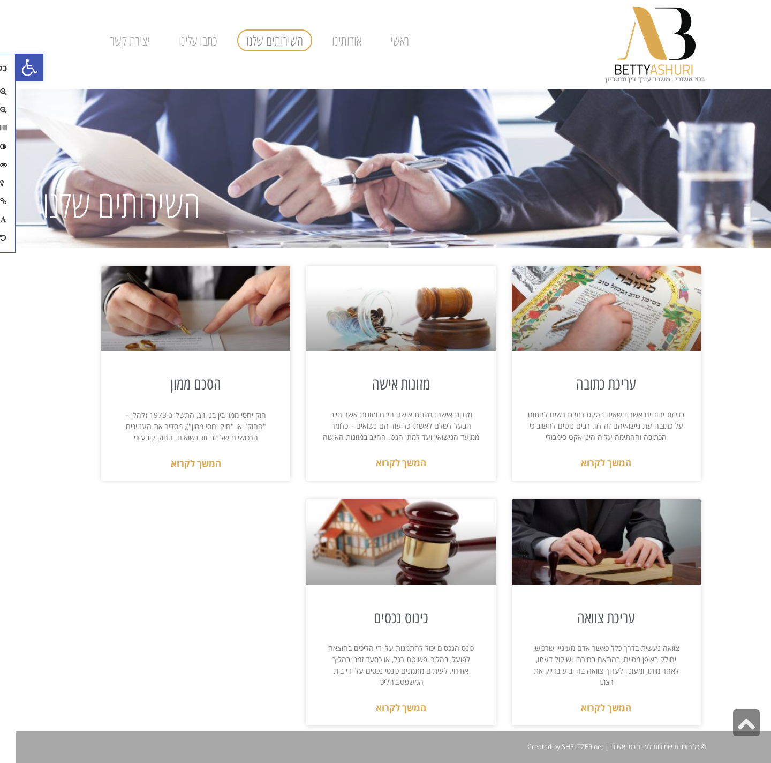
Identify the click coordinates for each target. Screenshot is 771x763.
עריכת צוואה (590, 617)
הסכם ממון (180, 384)
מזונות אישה (385, 384)
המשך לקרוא (590, 463)
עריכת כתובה (591, 384)
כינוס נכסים (385, 617)
